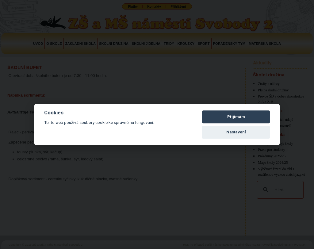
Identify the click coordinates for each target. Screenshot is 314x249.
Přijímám (236, 116)
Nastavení (236, 132)
